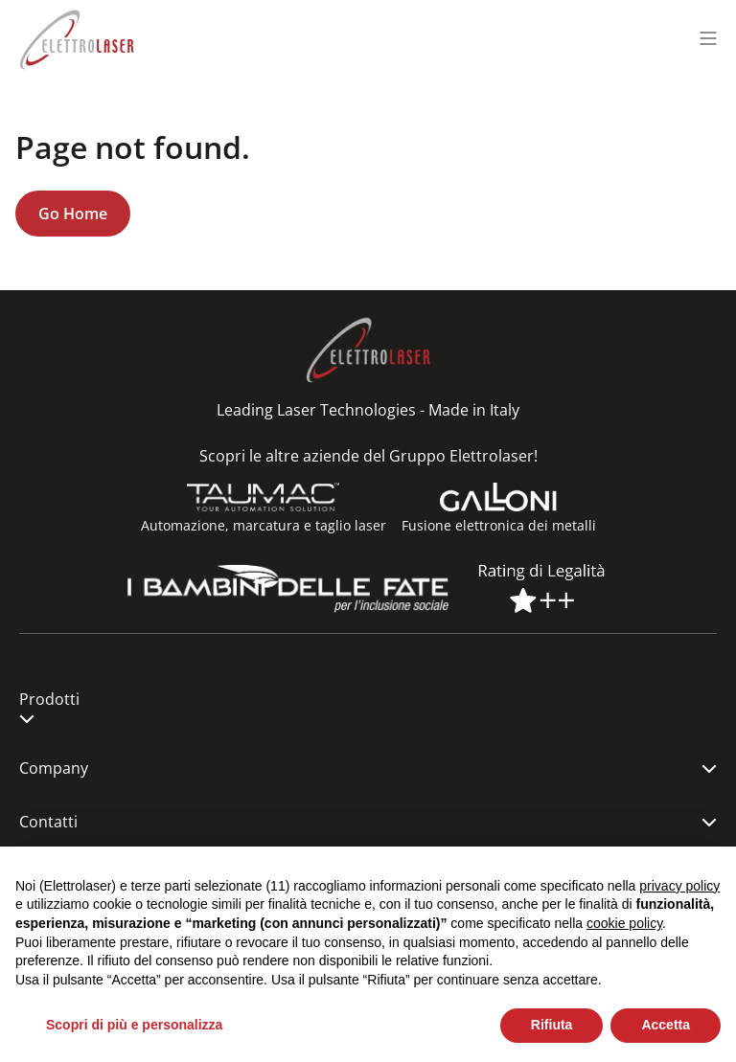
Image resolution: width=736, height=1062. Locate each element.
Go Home (72, 213)
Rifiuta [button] (552, 1024)
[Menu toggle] (708, 38)
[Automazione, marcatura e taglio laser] (263, 497)
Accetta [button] (665, 1024)
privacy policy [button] (679, 885)
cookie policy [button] (624, 923)
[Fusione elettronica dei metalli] (498, 497)
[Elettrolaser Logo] (76, 38)
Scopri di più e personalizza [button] (134, 1024)
